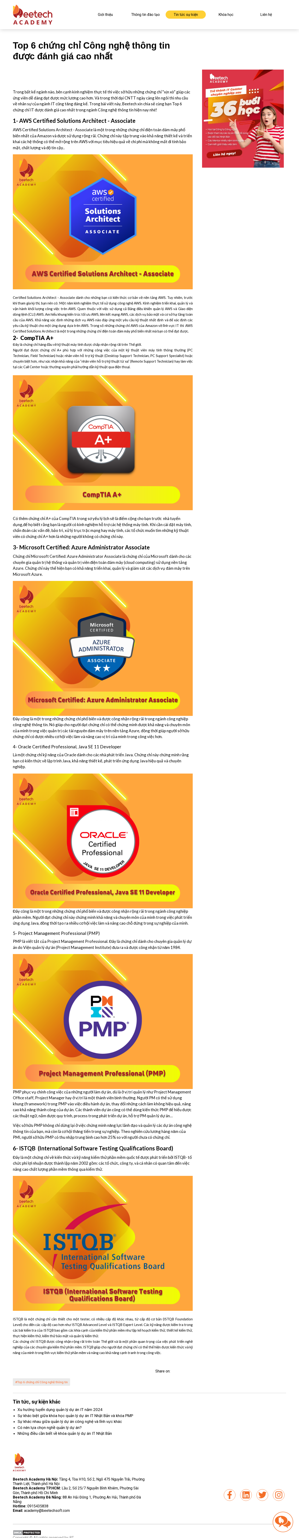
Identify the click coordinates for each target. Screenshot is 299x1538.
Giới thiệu (105, 14)
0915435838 (37, 1506)
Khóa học (225, 14)
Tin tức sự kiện (186, 14)
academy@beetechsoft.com (41, 1511)
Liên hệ (266, 14)
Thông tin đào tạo (145, 14)
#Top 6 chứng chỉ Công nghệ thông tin (44, 1382)
